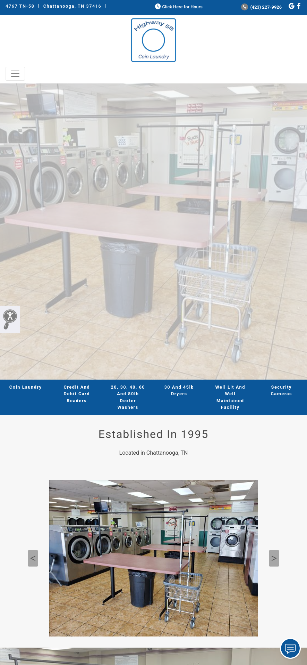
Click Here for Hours (178, 6)
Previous (33, 558)
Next (274, 558)
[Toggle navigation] (15, 74)
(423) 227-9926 (261, 7)
